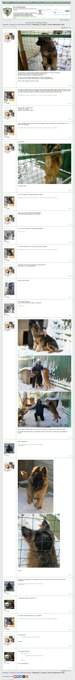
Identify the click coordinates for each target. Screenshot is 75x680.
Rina (5, 610)
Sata (5, 296)
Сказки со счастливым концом (20, 24)
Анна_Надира (7, 40)
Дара (5, 240)
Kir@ (5, 454)
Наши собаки (16, 16)
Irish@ (5, 102)
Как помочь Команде (25, 16)
